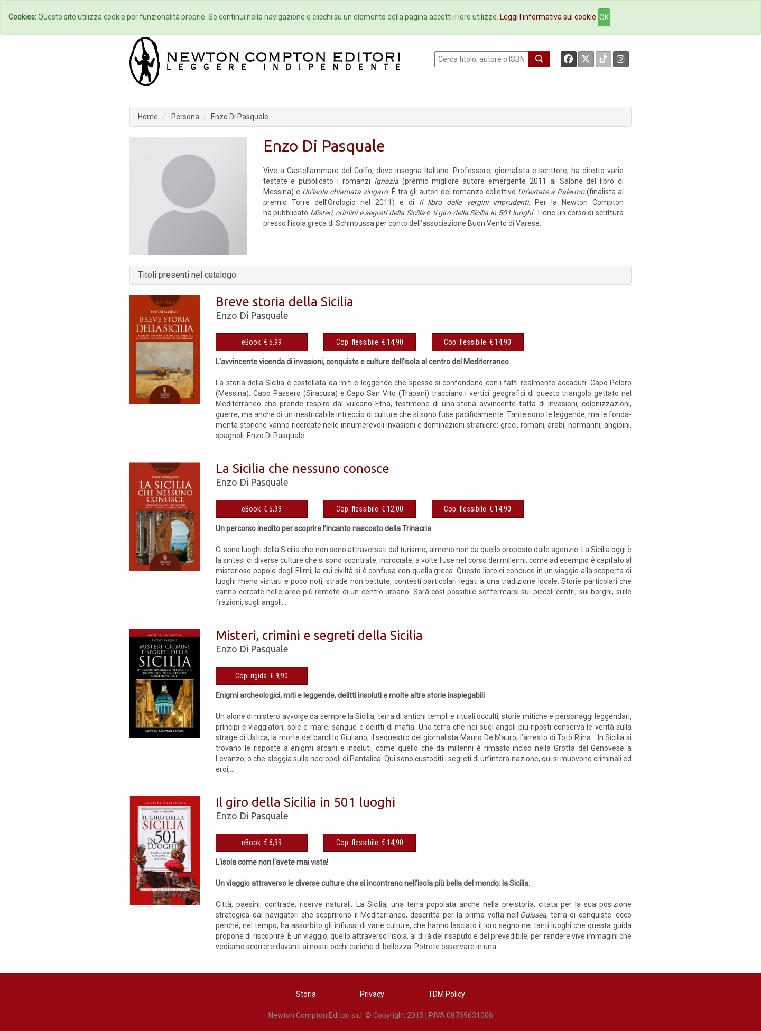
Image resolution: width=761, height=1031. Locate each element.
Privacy (372, 994)
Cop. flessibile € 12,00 (369, 509)
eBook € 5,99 (262, 342)
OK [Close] (604, 17)
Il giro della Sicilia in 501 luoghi (305, 802)
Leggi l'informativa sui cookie (548, 17)
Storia (306, 994)
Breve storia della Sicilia (285, 302)
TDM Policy (446, 994)
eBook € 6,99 (262, 842)
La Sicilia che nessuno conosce (302, 468)
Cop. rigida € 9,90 (261, 675)
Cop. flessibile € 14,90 (369, 342)
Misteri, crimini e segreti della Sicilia (319, 635)
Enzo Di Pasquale (239, 116)
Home (148, 116)
